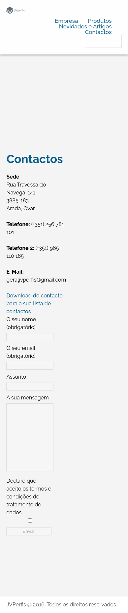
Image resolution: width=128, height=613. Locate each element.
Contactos (98, 32)
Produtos (100, 20)
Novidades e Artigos (85, 26)
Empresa (66, 20)
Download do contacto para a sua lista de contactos (34, 303)
